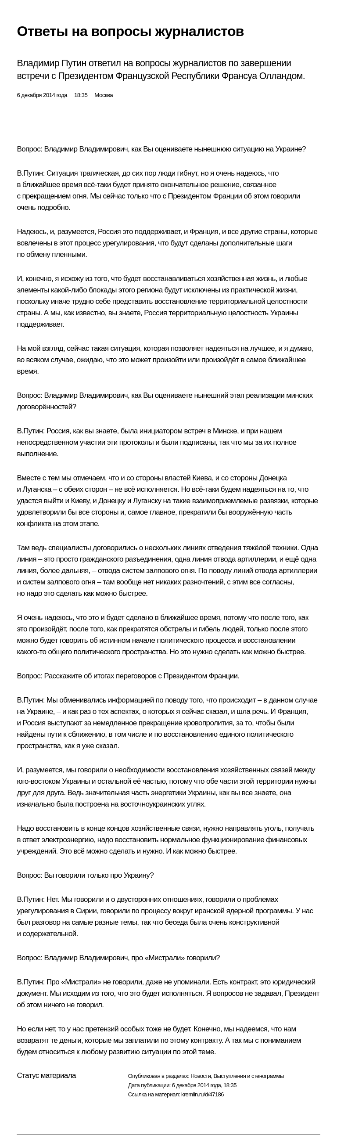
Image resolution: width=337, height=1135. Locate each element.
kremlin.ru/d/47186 (202, 1094)
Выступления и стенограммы (248, 1076)
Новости (200, 1076)
